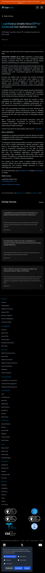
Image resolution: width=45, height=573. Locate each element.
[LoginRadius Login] (37, 7)
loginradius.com (23, 171)
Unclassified (8, 563)
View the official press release (11, 184)
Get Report (21, 3)
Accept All (19, 568)
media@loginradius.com (9, 181)
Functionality (22, 560)
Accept (27, 568)
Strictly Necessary (9, 556)
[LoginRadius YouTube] (40, 545)
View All (41, 202)
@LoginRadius (39, 171)
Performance (22, 556)
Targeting (7, 560)
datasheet (38, 129)
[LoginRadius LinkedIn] (4, 545)
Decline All (9, 568)
